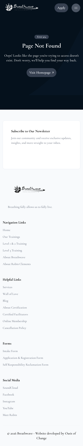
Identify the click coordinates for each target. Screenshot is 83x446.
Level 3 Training (12, 250)
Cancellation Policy (14, 328)
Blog (5, 301)
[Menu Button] (76, 8)
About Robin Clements (17, 264)
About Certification (15, 307)
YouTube (8, 408)
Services (7, 287)
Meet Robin (10, 415)
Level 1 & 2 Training (15, 243)
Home (6, 230)
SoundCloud (10, 388)
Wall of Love (10, 294)
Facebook (8, 394)
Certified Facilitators (15, 314)
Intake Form (10, 351)
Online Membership (15, 321)
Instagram (9, 401)
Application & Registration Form (23, 358)
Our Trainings (11, 237)
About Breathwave (14, 257)
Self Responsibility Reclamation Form (25, 364)
